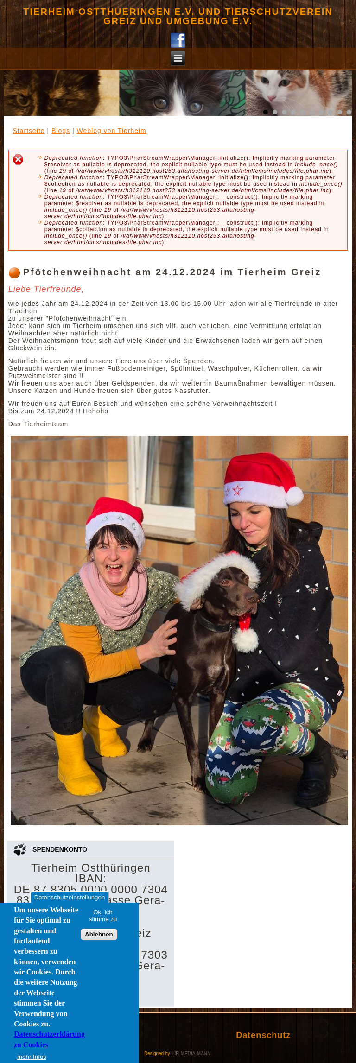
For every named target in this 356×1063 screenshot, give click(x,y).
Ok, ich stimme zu (103, 916)
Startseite (28, 130)
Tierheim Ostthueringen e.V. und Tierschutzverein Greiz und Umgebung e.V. (178, 16)
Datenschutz (263, 1035)
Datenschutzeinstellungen (69, 897)
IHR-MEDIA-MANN (190, 1053)
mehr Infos (31, 1056)
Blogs (60, 130)
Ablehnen (99, 934)
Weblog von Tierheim (111, 130)
